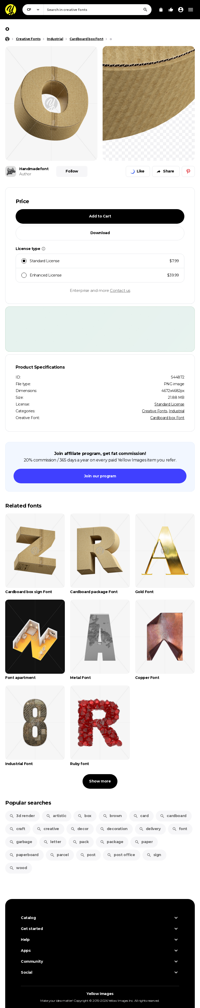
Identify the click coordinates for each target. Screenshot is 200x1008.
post (88, 854)
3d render (22, 815)
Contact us (120, 290)
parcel (59, 854)
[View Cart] (161, 9)
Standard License (169, 404)
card (140, 815)
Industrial (176, 411)
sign (154, 854)
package (111, 841)
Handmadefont (33, 168)
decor (80, 828)
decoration (114, 828)
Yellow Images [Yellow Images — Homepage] (100, 993)
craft (17, 828)
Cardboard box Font (167, 417)
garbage (20, 841)
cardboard (173, 815)
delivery (150, 828)
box (84, 815)
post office (121, 854)
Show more (100, 781)
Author (25, 174)
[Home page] (7, 39)
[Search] (145, 10)
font (179, 828)
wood (18, 867)
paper (144, 841)
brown (112, 815)
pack (81, 841)
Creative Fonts (154, 411)
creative (48, 828)
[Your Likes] (171, 9)
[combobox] (97, 9)
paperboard (24, 854)
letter (52, 841)
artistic (56, 815)
